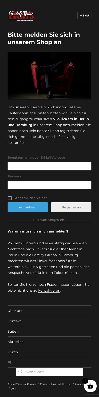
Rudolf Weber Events (22, 384)
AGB (14, 388)
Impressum (83, 384)
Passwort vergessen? (49, 220)
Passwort (15, 176)
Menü (84, 15)
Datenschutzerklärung (55, 384)
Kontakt (14, 321)
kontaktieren (49, 290)
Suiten (13, 331)
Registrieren (71, 207)
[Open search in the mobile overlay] (49, 372)
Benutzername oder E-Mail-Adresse (36, 157)
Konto (13, 352)
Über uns (15, 311)
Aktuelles (15, 342)
